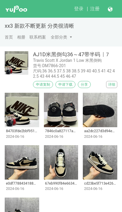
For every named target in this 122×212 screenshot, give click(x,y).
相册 (21, 37)
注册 (95, 8)
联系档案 (37, 37)
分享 (84, 84)
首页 (9, 37)
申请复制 (43, 84)
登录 (78, 8)
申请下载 (65, 84)
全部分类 (59, 37)
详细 (111, 84)
